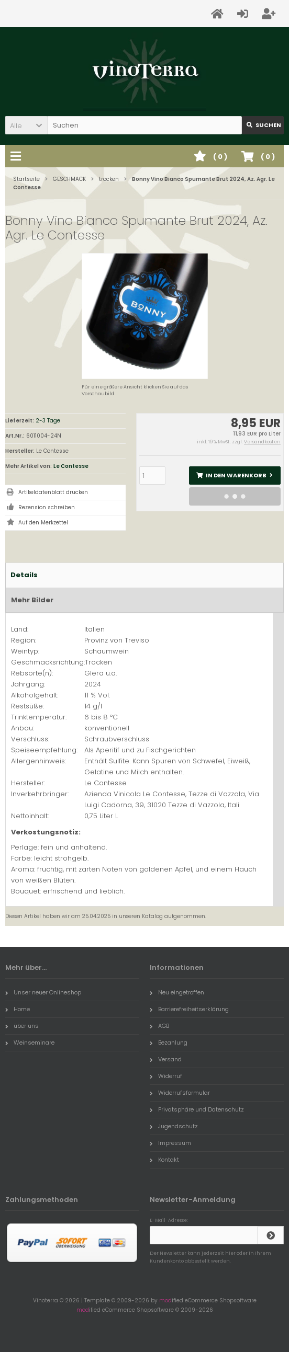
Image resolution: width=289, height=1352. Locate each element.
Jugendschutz (174, 1126)
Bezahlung (168, 1042)
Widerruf (166, 1076)
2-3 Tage (48, 421)
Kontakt (164, 1159)
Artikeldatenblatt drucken (53, 492)
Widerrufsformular (180, 1093)
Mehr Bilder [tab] (32, 600)
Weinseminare (29, 1042)
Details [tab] (24, 575)
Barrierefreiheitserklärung (189, 1009)
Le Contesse (70, 466)
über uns (22, 1026)
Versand (166, 1059)
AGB (159, 1026)
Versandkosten (262, 442)
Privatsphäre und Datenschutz (197, 1109)
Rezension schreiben (46, 507)
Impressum (170, 1143)
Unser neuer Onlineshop (43, 992)
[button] (26, 125)
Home (17, 1009)
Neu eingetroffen (177, 992)
